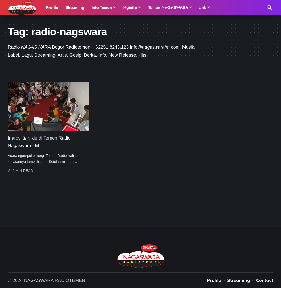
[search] (269, 7)
